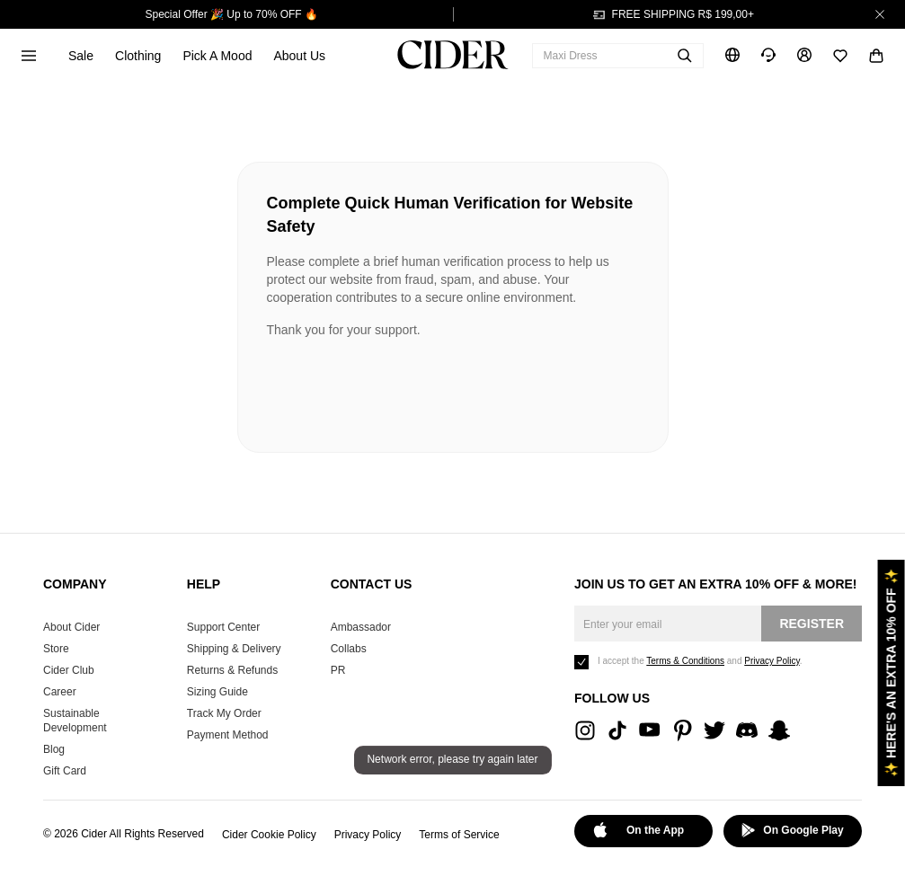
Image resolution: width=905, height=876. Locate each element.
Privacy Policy (368, 834)
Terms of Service (459, 834)
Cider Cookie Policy (269, 834)
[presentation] (403, 388)
